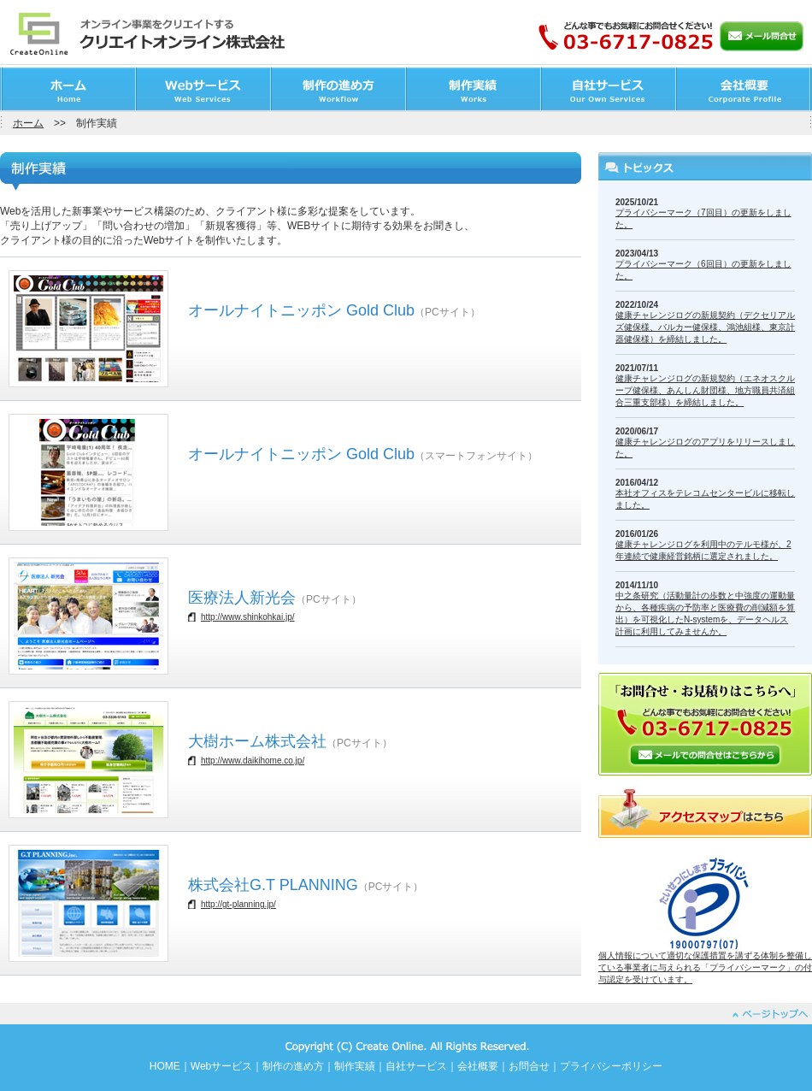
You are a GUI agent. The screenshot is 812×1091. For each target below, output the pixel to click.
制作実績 (354, 1066)
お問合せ (529, 1066)
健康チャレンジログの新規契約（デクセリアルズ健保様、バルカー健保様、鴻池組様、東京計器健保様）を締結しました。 (705, 327)
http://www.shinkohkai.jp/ (248, 617)
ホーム (28, 123)
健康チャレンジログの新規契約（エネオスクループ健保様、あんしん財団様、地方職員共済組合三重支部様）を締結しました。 (705, 390)
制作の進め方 (293, 1066)
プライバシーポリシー (611, 1066)
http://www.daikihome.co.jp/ (252, 760)
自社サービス (416, 1066)
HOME (165, 1066)
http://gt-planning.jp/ (238, 904)
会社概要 (477, 1066)
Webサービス (221, 1066)
